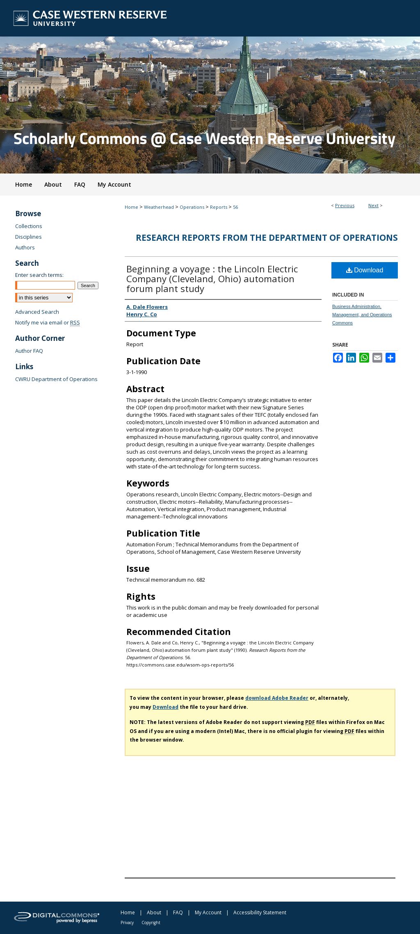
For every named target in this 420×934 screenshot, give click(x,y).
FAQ (178, 912)
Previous (344, 205)
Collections (28, 226)
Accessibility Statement (259, 912)
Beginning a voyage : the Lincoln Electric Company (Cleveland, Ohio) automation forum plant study (212, 279)
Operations (192, 207)
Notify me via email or (47, 322)
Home (131, 207)
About (154, 912)
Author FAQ (29, 350)
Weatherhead (159, 207)
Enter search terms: (39, 275)
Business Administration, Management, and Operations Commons (362, 314)
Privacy (127, 922)
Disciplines (28, 236)
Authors (25, 247)
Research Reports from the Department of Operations (267, 237)
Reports (218, 207)
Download (364, 270)
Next (373, 205)
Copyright (151, 922)
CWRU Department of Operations (56, 379)
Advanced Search (37, 311)
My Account (208, 912)
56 (235, 207)
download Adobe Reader (276, 697)
